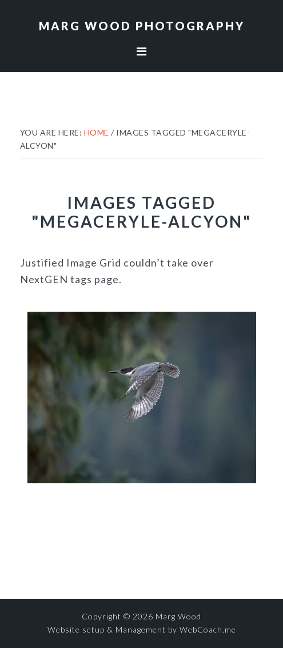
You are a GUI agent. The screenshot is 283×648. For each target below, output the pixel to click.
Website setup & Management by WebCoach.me (141, 629)
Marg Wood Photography (142, 26)
